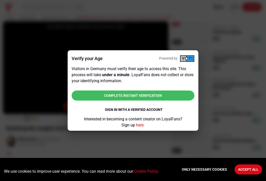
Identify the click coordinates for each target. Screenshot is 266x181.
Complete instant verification (133, 96)
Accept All (248, 169)
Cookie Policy (146, 171)
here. (140, 125)
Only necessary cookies (204, 169)
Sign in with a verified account (134, 110)
